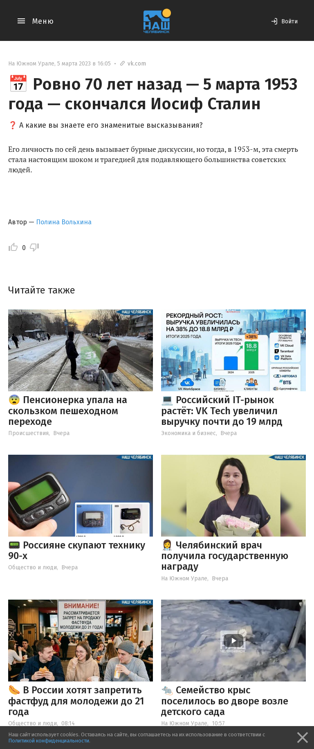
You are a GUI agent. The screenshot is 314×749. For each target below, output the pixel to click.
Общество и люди (32, 567)
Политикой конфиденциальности (48, 741)
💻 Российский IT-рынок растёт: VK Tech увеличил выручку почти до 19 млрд (222, 410)
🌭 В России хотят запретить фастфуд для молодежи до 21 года (76, 700)
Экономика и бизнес (188, 433)
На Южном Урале (31, 63)
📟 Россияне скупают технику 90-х (76, 550)
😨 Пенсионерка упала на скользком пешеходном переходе (67, 410)
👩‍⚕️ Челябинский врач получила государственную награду (224, 556)
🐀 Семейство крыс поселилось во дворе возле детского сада (224, 700)
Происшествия (28, 433)
